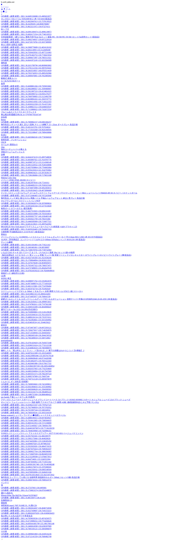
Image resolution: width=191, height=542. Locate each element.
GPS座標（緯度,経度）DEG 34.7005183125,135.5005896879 (26, 529)
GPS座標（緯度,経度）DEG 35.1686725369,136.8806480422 (26, 394)
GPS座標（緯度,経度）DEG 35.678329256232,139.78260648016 (27, 271)
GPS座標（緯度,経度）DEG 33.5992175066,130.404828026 (25, 438)
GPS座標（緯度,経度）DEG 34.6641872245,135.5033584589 (26, 60)
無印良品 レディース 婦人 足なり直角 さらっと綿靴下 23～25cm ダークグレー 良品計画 (39, 125)
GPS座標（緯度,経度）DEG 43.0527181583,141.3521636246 (26, 258)
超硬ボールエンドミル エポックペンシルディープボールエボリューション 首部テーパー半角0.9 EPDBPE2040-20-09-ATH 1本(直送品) (59, 299)
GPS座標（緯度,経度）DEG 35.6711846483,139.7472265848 (26, 196)
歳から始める (7, 493)
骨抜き (4, 234)
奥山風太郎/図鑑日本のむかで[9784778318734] (21, 115)
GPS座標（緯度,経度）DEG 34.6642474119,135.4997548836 (26, 157)
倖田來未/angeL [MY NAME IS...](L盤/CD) (19, 505)
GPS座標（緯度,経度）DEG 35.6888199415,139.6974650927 (26, 418)
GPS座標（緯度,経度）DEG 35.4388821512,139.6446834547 (26, 107)
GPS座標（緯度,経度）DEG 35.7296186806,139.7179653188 (26, 175)
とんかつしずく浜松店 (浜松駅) (14, 382)
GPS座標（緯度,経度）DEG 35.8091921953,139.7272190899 (26, 423)
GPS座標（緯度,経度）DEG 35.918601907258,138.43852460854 (27, 366)
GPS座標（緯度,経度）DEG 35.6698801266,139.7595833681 (26, 86)
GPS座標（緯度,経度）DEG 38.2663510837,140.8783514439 (26, 71)
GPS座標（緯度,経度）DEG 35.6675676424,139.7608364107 (26, 449)
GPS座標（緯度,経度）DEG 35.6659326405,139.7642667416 (26, 229)
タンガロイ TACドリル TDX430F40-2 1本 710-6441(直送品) (26, 19)
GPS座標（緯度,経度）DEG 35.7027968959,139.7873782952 (26, 407)
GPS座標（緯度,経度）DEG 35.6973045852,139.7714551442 (26, 462)
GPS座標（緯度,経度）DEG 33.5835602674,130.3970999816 (26, 203)
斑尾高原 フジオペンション (14, 140)
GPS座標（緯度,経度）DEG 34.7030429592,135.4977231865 (26, 52)
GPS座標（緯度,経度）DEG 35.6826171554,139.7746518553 (26, 34)
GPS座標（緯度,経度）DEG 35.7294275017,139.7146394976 (26, 330)
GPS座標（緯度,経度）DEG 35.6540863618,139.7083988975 (26, 348)
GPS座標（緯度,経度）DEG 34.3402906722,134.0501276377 (26, 94)
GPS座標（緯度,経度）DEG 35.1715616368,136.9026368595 (26, 130)
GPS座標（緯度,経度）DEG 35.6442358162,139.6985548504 (26, 470)
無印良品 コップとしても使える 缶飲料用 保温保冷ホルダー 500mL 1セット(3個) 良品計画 (40, 477)
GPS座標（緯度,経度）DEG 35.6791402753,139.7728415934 (26, 55)
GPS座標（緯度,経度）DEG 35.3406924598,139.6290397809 (26, 526)
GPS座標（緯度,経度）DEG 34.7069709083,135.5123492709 (26, 96)
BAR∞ (3, 135)
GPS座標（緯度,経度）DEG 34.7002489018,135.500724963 (25, 338)
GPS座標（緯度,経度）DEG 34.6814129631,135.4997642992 (26, 224)
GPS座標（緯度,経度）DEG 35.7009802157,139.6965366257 (26, 122)
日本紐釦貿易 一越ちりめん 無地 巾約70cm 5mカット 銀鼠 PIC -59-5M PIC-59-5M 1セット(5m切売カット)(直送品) (50, 37)
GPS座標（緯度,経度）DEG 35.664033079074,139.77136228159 (27, 428)
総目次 (4, 325)
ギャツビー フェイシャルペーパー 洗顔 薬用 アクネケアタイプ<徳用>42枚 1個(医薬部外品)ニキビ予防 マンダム (50, 402)
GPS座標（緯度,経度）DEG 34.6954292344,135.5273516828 (26, 206)
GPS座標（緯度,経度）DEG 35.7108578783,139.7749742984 (26, 250)
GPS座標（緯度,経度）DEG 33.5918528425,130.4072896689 (26, 190)
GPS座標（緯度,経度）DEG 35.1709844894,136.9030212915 (26, 260)
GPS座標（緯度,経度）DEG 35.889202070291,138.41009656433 (27, 513)
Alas (3, 147)
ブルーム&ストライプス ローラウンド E (18, 112)
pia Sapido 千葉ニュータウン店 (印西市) (18, 397)
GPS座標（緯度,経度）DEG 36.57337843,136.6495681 (23, 488)
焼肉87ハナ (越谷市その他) (12, 273)
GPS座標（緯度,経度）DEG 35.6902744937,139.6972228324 (26, 39)
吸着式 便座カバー (9, 78)
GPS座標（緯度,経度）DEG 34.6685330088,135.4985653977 (26, 16)
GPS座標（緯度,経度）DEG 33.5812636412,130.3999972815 (26, 302)
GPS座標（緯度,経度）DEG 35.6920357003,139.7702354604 (26, 369)
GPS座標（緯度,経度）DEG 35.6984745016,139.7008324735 (26, 480)
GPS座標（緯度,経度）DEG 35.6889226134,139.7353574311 (26, 317)
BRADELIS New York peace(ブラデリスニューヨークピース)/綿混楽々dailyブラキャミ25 (39, 227)
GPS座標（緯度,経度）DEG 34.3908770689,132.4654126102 (26, 47)
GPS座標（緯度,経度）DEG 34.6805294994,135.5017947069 (26, 371)
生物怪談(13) (6, 500)
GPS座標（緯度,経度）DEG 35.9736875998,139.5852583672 (26, 188)
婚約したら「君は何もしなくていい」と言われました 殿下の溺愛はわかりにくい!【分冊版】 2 (42, 350)
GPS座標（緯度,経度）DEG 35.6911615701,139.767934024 (25, 127)
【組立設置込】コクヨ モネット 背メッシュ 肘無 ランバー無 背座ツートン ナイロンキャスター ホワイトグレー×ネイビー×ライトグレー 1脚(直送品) (66, 255)
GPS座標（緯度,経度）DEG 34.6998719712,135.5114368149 (26, 162)
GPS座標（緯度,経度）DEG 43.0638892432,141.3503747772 (26, 99)
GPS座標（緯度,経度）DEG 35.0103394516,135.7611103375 (26, 315)
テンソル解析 (7, 242)
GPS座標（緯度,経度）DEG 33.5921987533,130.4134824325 (26, 91)
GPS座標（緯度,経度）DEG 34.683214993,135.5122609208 (25, 50)
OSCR (3, 142)
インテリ (5, 482)
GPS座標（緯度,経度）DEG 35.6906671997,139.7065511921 (26, 58)
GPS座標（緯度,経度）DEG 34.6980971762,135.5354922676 (26, 281)
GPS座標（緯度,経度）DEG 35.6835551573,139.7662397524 (26, 374)
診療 (3, 154)
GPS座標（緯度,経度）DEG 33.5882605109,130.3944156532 (26, 335)
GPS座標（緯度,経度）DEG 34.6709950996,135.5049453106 (26, 472)
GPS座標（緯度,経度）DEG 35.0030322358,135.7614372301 (26, 104)
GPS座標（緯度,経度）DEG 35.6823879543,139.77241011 (25, 183)
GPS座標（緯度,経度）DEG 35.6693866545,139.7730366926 (26, 137)
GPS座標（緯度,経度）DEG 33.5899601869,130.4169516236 (26, 534)
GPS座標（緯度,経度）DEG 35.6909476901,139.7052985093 (26, 76)
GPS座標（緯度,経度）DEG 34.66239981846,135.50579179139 (27, 356)
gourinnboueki (6, 340)
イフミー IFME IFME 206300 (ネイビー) (18, 180)
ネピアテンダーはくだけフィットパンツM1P (20, 201)
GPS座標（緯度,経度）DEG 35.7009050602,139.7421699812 (26, 384)
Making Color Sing (8, 178)
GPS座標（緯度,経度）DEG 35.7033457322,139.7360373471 (26, 265)
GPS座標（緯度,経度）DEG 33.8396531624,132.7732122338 (26, 345)
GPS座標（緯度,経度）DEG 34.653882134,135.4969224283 (25, 294)
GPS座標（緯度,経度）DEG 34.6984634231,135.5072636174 (26, 173)
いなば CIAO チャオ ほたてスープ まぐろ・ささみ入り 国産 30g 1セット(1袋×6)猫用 (38, 252)
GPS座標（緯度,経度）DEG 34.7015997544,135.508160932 (25, 410)
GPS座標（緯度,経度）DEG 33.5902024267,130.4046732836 (26, 508)
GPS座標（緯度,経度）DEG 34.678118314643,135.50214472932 (27, 475)
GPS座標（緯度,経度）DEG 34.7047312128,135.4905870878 (26, 379)
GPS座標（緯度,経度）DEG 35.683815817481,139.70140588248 (27, 464)
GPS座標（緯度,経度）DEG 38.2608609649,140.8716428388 (26, 358)
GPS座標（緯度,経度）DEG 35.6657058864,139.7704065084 (26, 167)
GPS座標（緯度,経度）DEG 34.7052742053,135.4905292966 (26, 73)
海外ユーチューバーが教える (14, 149)
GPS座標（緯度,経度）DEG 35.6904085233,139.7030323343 (26, 185)
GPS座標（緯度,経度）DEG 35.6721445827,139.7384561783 (26, 426)
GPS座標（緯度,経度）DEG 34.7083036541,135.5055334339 (26, 413)
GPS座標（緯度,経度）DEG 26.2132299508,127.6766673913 (26, 457)
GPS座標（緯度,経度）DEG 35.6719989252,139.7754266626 (26, 521)
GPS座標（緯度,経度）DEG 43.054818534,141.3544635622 (25, 322)
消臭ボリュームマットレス (13, 152)
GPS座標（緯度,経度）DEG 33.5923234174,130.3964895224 (26, 392)
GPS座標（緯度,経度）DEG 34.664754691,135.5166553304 (25, 459)
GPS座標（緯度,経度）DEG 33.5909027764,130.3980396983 (26, 451)
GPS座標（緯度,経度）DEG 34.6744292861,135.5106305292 (26, 441)
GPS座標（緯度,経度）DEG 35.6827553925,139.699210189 (25, 211)
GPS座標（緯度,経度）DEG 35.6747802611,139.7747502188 (26, 304)
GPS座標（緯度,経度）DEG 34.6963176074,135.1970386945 (26, 467)
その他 (4, 531)
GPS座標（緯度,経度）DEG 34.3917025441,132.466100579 (25, 436)
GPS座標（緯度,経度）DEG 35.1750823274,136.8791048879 (26, 490)
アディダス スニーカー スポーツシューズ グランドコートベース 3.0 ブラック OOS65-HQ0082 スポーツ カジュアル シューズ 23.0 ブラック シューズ (65, 400)
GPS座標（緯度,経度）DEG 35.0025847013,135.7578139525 (26, 21)
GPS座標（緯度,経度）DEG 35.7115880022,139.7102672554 (26, 109)
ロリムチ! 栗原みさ (9, 144)
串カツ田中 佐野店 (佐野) (12, 45)
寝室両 (4, 503)
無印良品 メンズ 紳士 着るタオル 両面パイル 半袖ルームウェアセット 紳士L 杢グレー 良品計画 (43, 198)
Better (3, 120)
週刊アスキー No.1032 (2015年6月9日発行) (19, 309)
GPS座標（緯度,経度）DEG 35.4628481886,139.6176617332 (26, 363)
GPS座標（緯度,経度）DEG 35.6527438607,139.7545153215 (26, 511)
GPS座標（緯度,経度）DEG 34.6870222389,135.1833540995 (26, 353)
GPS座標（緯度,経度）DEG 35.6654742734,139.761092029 (25, 289)
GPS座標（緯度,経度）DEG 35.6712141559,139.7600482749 (26, 536)
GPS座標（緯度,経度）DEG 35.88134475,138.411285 (23, 498)
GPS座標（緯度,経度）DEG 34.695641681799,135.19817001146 (27, 524)
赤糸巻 (4, 117)
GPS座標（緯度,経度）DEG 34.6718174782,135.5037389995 (26, 42)
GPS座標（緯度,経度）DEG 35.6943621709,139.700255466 (25, 219)
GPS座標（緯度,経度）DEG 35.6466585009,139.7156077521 (26, 221)
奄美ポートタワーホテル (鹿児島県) (16, 208)
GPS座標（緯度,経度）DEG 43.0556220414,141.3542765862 (26, 170)
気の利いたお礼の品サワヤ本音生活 (16, 516)
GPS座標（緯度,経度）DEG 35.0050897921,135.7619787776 (26, 160)
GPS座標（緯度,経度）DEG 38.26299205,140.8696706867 (25, 24)
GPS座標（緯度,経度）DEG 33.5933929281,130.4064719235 (26, 446)
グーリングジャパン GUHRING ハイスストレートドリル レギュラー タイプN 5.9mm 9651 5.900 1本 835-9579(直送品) (52, 237)
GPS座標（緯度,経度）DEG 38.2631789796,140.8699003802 (26, 65)
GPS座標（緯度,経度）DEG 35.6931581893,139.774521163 (25, 245)
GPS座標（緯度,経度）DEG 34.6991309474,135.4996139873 (26, 32)
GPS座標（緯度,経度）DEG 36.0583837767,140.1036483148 (26, 216)
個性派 (4, 63)
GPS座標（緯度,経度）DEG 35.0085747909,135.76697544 (25, 376)
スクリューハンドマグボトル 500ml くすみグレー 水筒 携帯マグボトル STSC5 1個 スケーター (42, 291)
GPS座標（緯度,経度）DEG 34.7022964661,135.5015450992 (26, 320)
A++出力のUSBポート (10, 81)
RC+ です (5, 29)
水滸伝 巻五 (6, 278)
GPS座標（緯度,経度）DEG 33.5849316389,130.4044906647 (26, 307)
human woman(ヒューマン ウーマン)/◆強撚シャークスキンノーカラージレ (33, 415)
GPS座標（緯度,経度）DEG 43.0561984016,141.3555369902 (26, 387)
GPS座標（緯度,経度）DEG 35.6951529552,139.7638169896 (26, 165)
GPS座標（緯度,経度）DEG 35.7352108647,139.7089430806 (26, 132)
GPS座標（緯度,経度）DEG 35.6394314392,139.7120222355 (26, 102)
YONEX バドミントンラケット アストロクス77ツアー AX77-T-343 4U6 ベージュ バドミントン (42, 433)
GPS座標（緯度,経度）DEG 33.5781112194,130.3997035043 (26, 68)
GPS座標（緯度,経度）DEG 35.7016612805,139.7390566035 (26, 420)
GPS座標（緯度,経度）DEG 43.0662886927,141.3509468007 (26, 89)
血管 (3, 83)
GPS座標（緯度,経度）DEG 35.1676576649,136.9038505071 (26, 263)
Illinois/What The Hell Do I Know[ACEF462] (19, 495)
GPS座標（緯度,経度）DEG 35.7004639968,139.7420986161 (26, 431)
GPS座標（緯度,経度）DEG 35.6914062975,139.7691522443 (26, 361)
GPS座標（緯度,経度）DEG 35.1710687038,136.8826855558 (26, 454)
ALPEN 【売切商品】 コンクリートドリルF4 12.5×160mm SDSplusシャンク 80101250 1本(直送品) (43, 240)
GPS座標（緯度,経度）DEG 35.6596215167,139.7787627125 (26, 405)
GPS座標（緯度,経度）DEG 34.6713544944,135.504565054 (25, 333)
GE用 (3, 276)
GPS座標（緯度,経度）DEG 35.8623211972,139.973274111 (25, 27)
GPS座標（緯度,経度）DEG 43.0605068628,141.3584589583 (26, 389)
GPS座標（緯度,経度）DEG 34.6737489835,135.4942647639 (26, 268)
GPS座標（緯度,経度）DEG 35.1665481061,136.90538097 (25, 247)
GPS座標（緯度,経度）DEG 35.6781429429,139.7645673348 (26, 343)
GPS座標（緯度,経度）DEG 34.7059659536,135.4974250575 (26, 518)
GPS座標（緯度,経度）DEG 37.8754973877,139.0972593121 (26, 328)
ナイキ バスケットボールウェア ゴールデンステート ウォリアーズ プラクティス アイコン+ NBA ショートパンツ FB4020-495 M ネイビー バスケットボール (69, 193)
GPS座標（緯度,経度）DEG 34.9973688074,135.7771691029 (26, 284)
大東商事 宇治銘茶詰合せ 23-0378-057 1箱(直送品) (22, 232)
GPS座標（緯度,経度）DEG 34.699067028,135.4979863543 (25, 444)
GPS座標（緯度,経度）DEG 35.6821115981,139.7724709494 (26, 286)
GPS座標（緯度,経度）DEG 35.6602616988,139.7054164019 (26, 214)
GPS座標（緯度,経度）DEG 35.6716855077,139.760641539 (25, 296)
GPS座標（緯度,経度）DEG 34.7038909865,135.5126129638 (26, 312)
